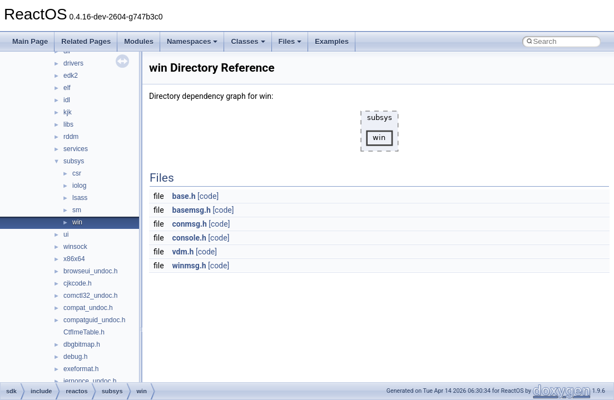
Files (290, 41)
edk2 (70, 75)
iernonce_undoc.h (89, 381)
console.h (189, 237)
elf (67, 88)
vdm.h (183, 251)
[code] (208, 196)
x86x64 (74, 259)
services (75, 149)
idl (66, 100)
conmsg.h (189, 223)
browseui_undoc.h (90, 271)
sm (76, 210)
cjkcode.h (77, 283)
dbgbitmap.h (81, 344)
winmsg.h (189, 265)
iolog (79, 185)
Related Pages (86, 41)
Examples (332, 41)
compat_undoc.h (88, 308)
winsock (75, 247)
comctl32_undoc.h (90, 295)
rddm (70, 137)
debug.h (75, 357)
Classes (248, 41)
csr (76, 173)
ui (65, 234)
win (77, 222)
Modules (139, 41)
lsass (79, 198)
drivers (73, 63)
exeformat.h (80, 369)
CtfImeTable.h (84, 332)
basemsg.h (191, 210)
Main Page (30, 41)
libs (68, 124)
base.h (184, 196)
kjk (67, 112)
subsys (73, 161)
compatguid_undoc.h (94, 320)
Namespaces (192, 41)
